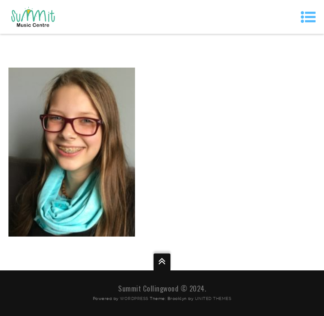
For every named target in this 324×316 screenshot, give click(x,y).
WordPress (134, 298)
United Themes (213, 298)
